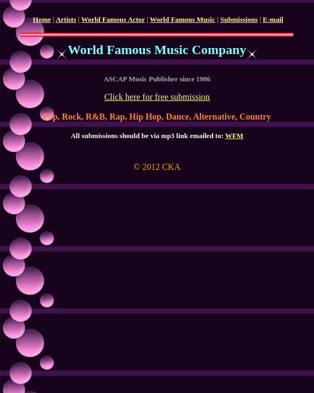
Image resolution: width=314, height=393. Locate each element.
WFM (234, 136)
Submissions (239, 19)
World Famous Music (182, 19)
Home (42, 19)
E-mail (273, 19)
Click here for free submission (157, 97)
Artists (66, 19)
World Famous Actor (113, 19)
